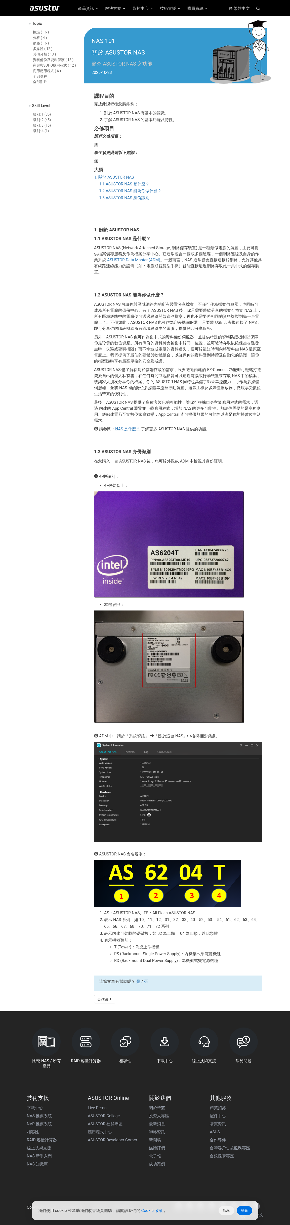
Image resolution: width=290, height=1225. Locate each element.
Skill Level (41, 105)
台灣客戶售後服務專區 (230, 1148)
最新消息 (157, 1123)
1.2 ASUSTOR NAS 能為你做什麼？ (130, 190)
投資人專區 (159, 1115)
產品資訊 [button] (88, 8)
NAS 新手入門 (39, 1156)
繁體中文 (239, 8)
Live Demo (97, 1107)
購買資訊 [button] (197, 8)
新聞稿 (155, 1140)
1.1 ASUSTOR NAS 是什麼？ (124, 184)
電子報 (155, 1156)
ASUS (215, 1132)
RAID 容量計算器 (42, 1140)
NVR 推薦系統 (39, 1123)
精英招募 (218, 1107)
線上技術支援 (39, 1148)
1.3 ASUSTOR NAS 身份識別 (124, 197)
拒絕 (226, 1210)
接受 (244, 1210)
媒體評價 (157, 1148)
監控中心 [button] (143, 8)
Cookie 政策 (152, 1210)
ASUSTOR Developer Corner (112, 1140)
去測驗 (104, 999)
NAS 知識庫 (37, 1164)
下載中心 (35, 1107)
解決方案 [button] (115, 8)
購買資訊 (218, 1123)
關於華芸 (157, 1107)
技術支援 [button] (170, 8)
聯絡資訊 (157, 1132)
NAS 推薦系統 (39, 1115)
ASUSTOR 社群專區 (105, 1123)
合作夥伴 (218, 1140)
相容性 (33, 1132)
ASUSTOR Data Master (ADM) (133, 260)
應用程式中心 (100, 1132)
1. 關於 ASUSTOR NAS (114, 177)
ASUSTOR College (104, 1115)
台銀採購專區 (222, 1156)
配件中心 (218, 1115)
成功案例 (157, 1164)
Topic (37, 23)
